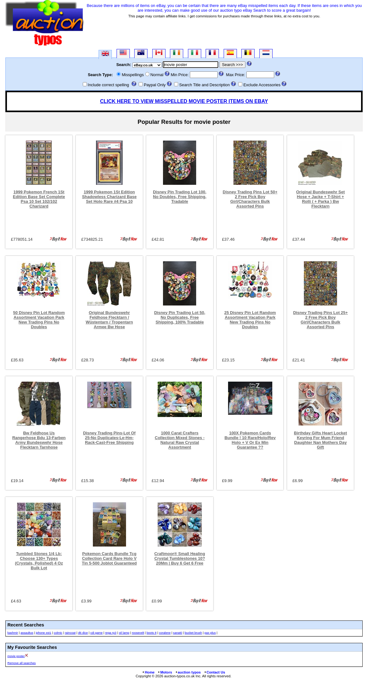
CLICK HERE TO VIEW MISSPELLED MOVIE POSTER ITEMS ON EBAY (184, 101)
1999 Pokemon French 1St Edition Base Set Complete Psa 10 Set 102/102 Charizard (39, 199)
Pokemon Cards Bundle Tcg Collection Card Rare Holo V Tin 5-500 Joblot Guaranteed (109, 558)
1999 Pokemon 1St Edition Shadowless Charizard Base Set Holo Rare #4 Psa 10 (109, 197)
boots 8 (151, 632)
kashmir (12, 632)
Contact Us (214, 672)
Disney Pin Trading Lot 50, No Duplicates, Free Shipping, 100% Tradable (179, 317)
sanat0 (177, 632)
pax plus (210, 632)
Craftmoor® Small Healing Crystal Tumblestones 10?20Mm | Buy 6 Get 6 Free (179, 558)
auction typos (188, 672)
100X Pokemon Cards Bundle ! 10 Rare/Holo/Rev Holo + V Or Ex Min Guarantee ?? (250, 440)
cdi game (96, 632)
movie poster (16, 656)
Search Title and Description (204, 84)
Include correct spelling (108, 84)
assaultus (27, 632)
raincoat (70, 632)
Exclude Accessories (261, 84)
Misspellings (133, 74)
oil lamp (124, 632)
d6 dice (83, 632)
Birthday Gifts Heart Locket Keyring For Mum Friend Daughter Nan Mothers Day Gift (320, 440)
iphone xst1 (43, 632)
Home (148, 672)
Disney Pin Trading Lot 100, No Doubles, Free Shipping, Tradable (179, 197)
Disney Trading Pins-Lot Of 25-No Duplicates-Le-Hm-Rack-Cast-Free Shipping (109, 438)
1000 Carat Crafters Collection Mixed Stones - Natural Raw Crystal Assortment (180, 440)
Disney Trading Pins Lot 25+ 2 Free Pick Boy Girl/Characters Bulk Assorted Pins (320, 319)
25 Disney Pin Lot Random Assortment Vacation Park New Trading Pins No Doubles (250, 319)
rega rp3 (111, 632)
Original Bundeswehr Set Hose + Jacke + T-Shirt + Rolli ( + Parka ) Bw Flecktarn (320, 199)
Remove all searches (21, 663)
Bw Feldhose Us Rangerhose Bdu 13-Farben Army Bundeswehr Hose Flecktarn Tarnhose (39, 440)
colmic (58, 632)
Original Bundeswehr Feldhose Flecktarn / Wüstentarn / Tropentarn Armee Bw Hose (109, 319)
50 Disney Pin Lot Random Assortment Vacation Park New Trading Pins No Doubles (39, 319)
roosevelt (138, 632)
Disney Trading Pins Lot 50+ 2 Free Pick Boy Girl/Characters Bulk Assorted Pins (250, 199)
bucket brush (193, 632)
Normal (156, 74)
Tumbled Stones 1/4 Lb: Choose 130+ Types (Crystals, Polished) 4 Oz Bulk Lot (39, 560)
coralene (165, 632)
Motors (164, 672)
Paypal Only (155, 84)
